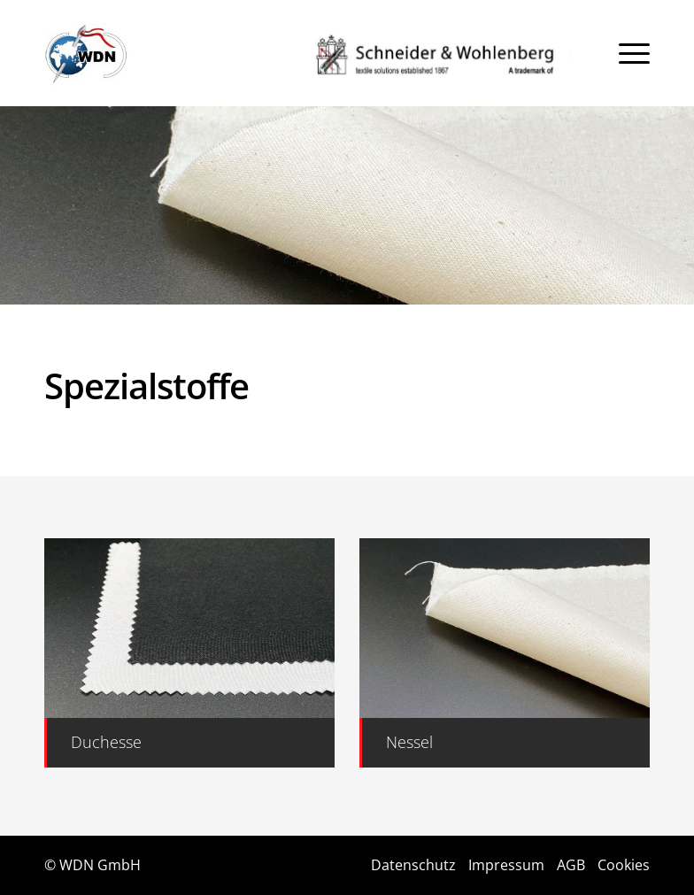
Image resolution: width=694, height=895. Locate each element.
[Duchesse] (189, 743)
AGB (571, 865)
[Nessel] (504, 743)
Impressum (506, 865)
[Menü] (634, 53)
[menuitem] (634, 53)
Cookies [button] (624, 865)
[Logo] (86, 54)
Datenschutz (413, 865)
